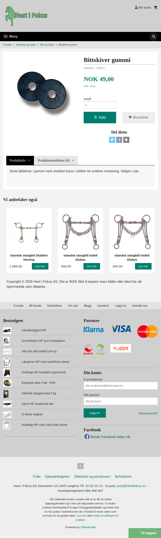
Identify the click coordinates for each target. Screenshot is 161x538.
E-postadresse (93, 381)
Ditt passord (91, 396)
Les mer (82, 518)
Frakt (36, 478)
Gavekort (103, 307)
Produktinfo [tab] (18, 162)
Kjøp (100, 118)
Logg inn (120, 307)
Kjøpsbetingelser (57, 478)
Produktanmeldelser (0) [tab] (53, 162)
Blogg (87, 307)
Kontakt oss (139, 307)
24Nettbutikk (88, 529)
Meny (10, 36)
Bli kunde (35, 307)
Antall (87, 99)
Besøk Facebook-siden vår (107, 438)
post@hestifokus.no (132, 488)
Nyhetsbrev (54, 307)
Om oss (73, 307)
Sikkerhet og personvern (92, 478)
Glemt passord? (148, 415)
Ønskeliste (138, 118)
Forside (7, 44)
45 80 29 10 (94, 488)
